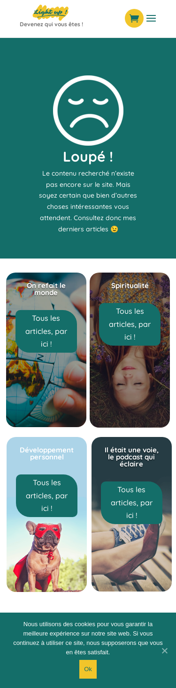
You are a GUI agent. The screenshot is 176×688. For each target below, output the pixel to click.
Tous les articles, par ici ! (46, 330)
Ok (88, 669)
